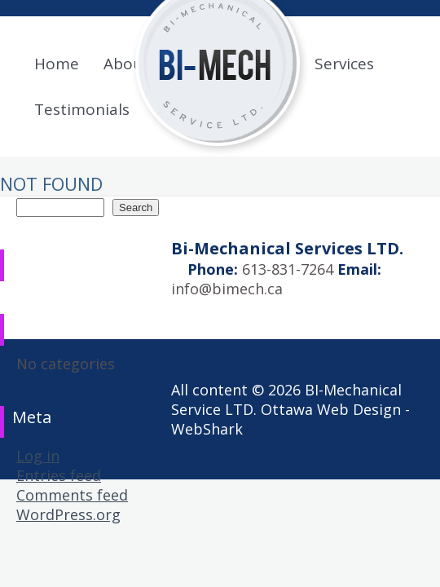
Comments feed (72, 495)
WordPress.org (68, 514)
